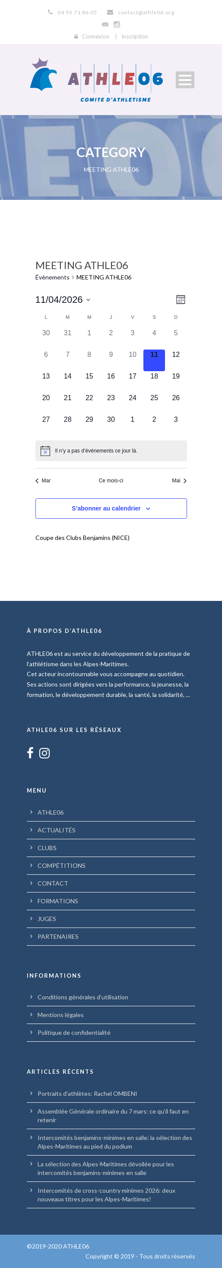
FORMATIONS (58, 901)
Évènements (52, 277)
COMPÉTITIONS (62, 865)
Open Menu (185, 79)
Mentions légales (61, 1014)
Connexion (95, 36)
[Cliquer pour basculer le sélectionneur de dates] (62, 299)
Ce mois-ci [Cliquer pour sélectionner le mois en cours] (111, 481)
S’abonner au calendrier (106, 508)
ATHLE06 (50, 812)
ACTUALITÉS (57, 830)
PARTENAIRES (58, 936)
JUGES (47, 918)
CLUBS (47, 847)
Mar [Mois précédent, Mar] (43, 481)
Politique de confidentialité (74, 1032)
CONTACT (53, 883)
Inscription (134, 36)
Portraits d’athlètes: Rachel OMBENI (87, 1093)
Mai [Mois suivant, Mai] (179, 481)
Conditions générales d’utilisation (83, 997)
